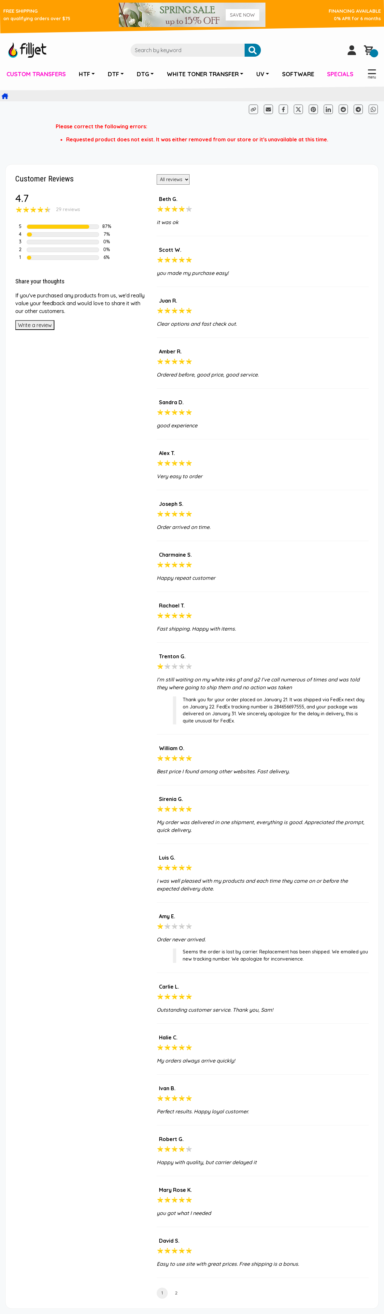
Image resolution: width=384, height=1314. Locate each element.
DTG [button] (143, 74)
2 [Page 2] (176, 1293)
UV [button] (260, 74)
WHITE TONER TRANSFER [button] (203, 74)
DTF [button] (113, 74)
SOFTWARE (298, 74)
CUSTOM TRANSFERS (36, 74)
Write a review (35, 325)
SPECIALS (340, 74)
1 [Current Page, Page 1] (162, 1293)
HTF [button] (84, 74)
